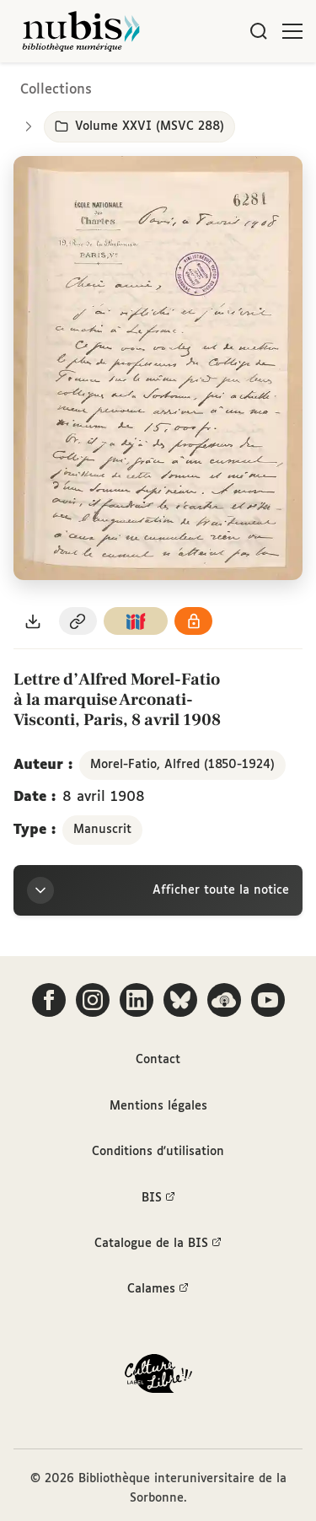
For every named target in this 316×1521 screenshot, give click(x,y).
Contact (158, 1060)
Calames (158, 1289)
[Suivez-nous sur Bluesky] (180, 1000)
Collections (56, 90)
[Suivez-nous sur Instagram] (93, 1000)
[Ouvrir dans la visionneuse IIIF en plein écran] (158, 368)
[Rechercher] (259, 31)
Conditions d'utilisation (158, 1152)
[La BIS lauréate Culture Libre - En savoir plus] (158, 1377)
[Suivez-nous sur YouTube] (268, 1000)
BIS (158, 1198)
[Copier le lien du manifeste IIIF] (136, 621)
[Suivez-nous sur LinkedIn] (136, 1000)
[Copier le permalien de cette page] (78, 621)
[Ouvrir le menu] (292, 31)
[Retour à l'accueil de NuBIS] (80, 31)
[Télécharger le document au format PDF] (32, 621)
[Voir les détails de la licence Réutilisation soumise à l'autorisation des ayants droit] (193, 621)
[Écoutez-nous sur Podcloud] (224, 1000)
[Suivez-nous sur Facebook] (49, 1000)
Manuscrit (102, 830)
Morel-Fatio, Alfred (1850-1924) (182, 765)
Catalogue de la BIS (158, 1243)
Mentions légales (158, 1106)
